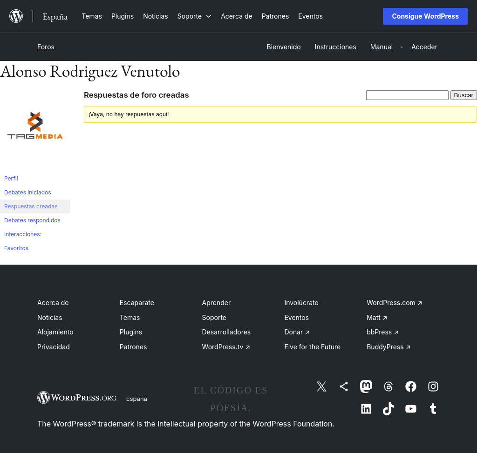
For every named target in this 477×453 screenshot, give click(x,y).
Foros (46, 47)
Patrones (133, 347)
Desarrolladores (226, 332)
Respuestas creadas (31, 206)
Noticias (49, 317)
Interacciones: (22, 234)
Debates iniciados (27, 192)
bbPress (383, 332)
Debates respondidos (32, 220)
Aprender (216, 302)
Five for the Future (312, 347)
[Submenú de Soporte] (194, 16)
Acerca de (53, 302)
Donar (297, 332)
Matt (377, 317)
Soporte (214, 317)
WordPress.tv (226, 347)
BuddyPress (388, 347)
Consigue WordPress (425, 16)
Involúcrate (301, 302)
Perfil (11, 178)
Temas (130, 317)
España (136, 398)
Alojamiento (55, 332)
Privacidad (53, 347)
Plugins (131, 332)
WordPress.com (394, 302)
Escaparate (137, 302)
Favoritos (16, 248)
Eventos (296, 317)
